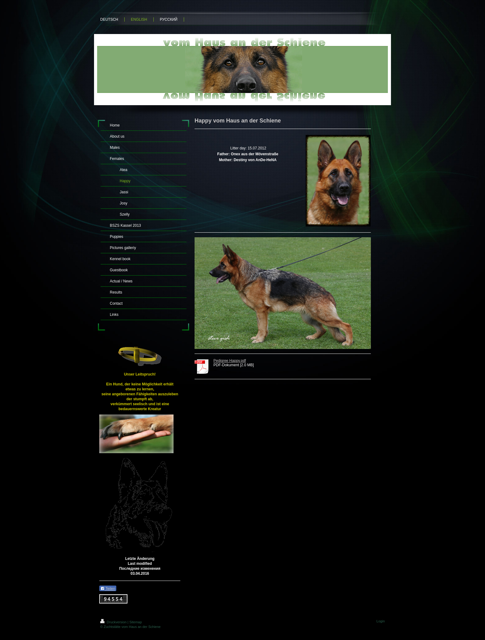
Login (380, 621)
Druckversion (113, 622)
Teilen (108, 588)
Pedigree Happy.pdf (229, 361)
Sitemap (135, 622)
